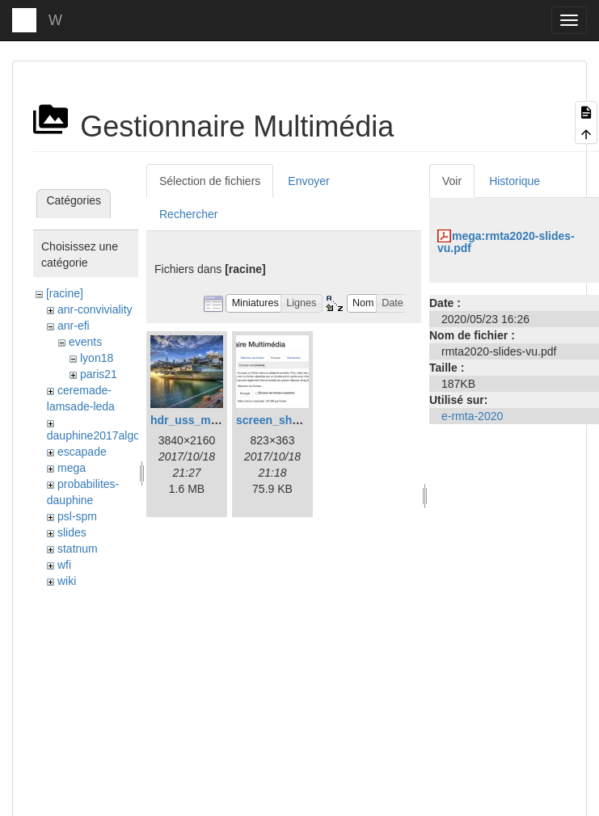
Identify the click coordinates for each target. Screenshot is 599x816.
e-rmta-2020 (472, 416)
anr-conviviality (95, 309)
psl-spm (77, 516)
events (85, 341)
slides (71, 532)
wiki (66, 580)
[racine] (64, 293)
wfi (64, 564)
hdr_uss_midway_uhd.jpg (219, 420)
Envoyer (308, 181)
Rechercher (188, 214)
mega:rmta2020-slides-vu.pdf (506, 241)
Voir (452, 181)
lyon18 (96, 357)
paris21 (98, 374)
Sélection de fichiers (209, 181)
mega (71, 467)
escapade (82, 451)
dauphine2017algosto (101, 435)
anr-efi (73, 325)
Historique (514, 181)
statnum (77, 548)
